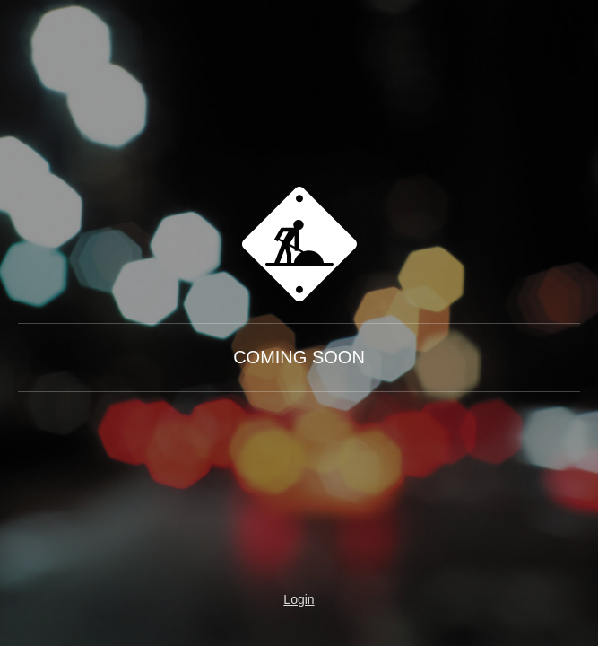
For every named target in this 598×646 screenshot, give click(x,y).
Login (298, 599)
